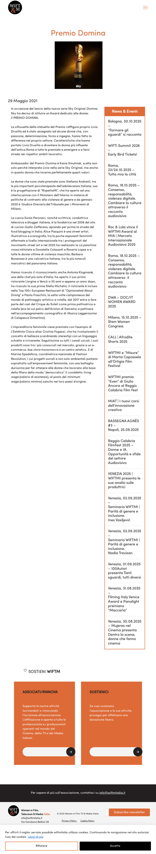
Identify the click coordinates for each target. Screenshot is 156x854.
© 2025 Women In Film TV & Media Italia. (78, 814)
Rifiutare (41, 846)
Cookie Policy (87, 821)
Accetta (115, 846)
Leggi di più (35, 837)
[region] (78, 839)
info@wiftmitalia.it (112, 793)
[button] (49, 751)
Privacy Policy (69, 821)
